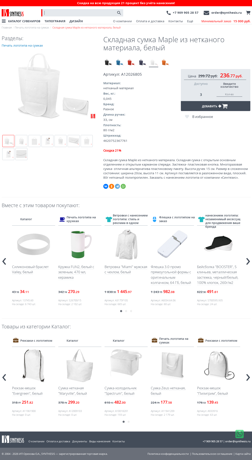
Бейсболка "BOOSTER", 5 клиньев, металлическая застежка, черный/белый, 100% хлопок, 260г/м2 (217, 274)
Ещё (190, 21)
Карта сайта (243, 454)
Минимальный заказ (226, 21)
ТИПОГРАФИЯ (55, 21)
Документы (79, 441)
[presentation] (4, 259)
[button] (121, 311)
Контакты (175, 21)
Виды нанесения (99, 441)
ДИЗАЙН (76, 21)
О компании (122, 21)
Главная (7, 27)
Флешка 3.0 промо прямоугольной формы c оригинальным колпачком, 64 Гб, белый (171, 274)
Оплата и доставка (150, 21)
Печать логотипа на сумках (32, 27)
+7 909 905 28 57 (185, 12)
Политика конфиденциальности (168, 454)
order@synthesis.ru (226, 12)
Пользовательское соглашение (212, 454)
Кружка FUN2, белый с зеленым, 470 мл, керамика (76, 272)
